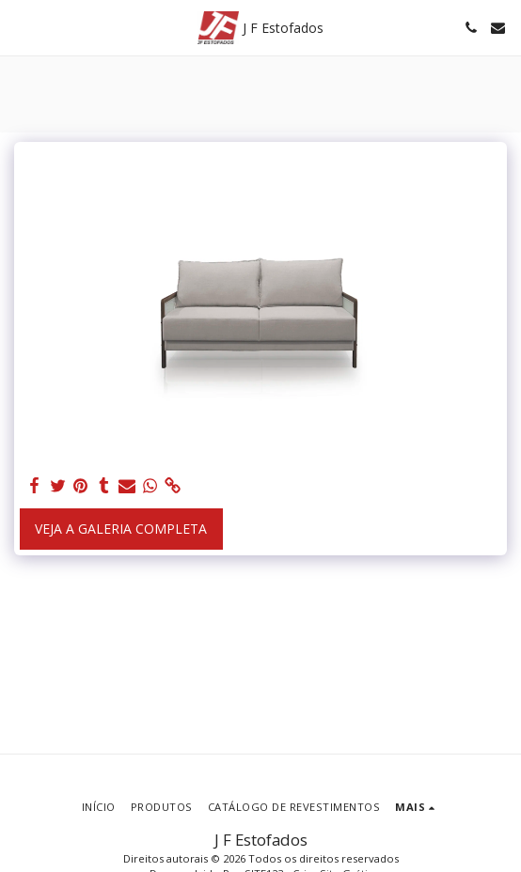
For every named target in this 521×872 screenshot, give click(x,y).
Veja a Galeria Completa (121, 528)
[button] (21, 27)
